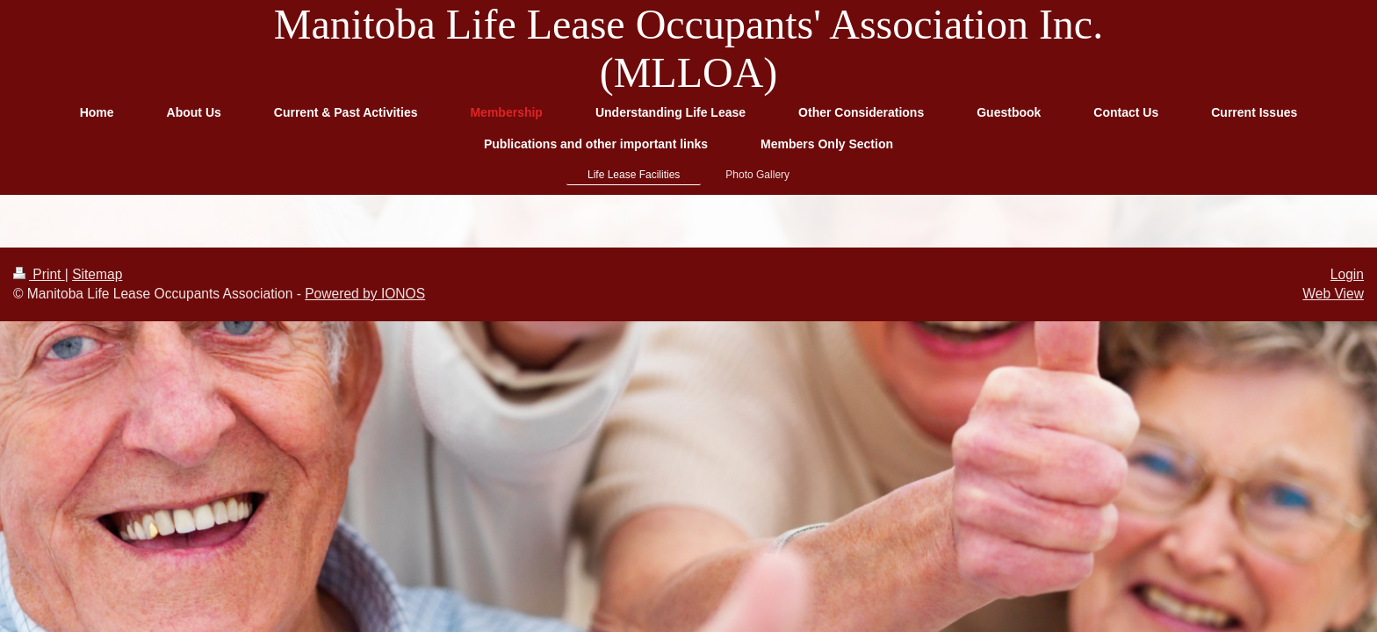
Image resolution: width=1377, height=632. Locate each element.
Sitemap (97, 274)
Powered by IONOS (365, 293)
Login (1347, 274)
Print (39, 274)
